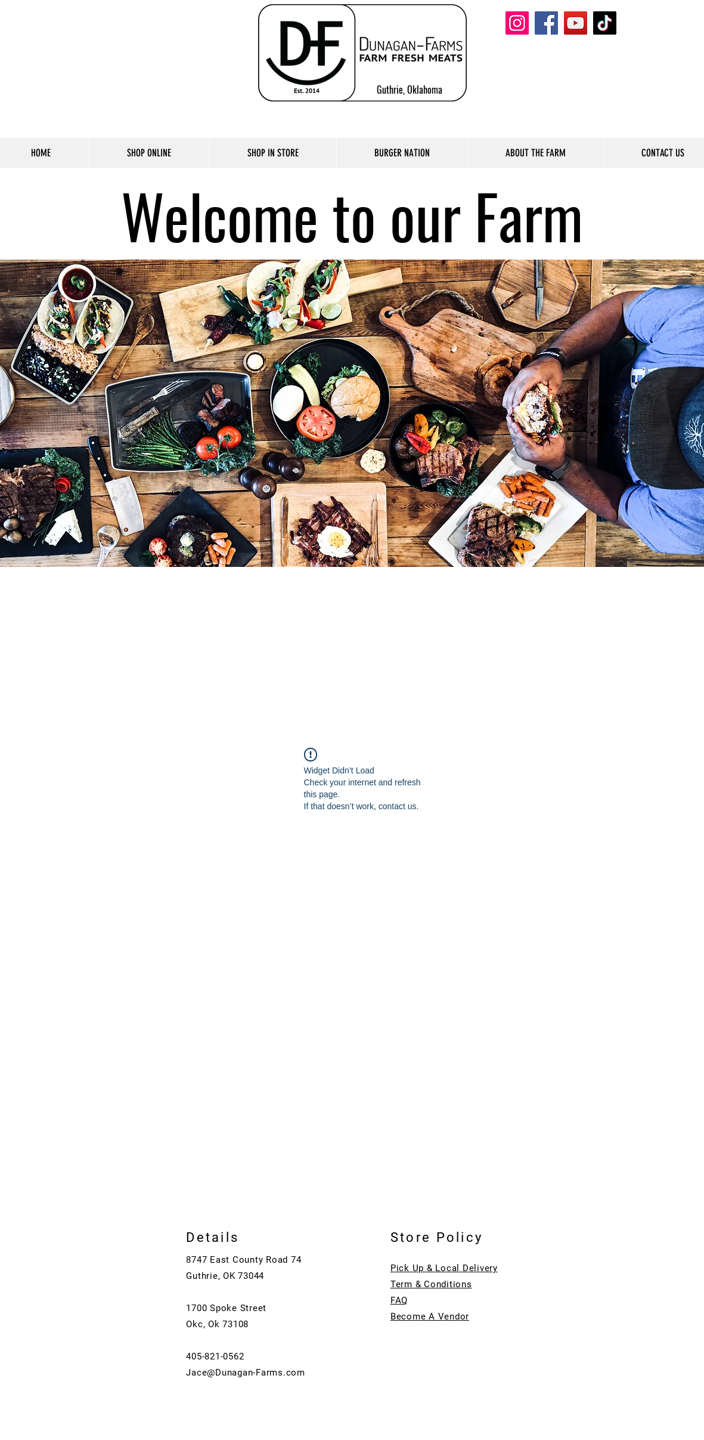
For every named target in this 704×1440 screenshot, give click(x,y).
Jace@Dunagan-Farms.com (245, 1372)
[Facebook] (546, 23)
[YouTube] (575, 23)
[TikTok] (604, 23)
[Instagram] (517, 23)
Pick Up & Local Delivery (444, 1268)
